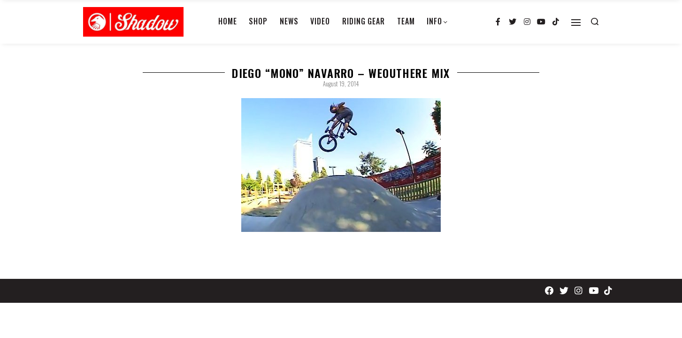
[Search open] (594, 21)
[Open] (576, 22)
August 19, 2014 (341, 83)
